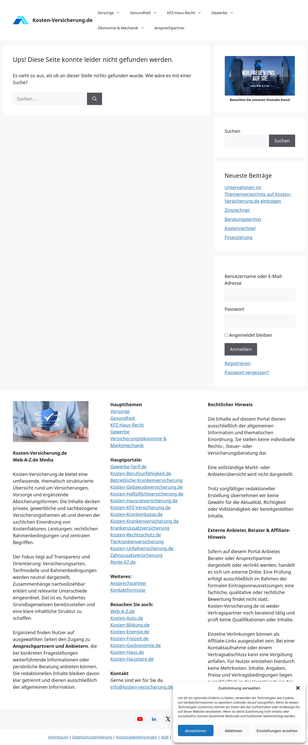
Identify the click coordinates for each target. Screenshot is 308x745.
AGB (165, 736)
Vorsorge (111, 12)
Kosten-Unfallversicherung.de (142, 548)
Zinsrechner (237, 210)
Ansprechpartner (169, 27)
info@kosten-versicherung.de (141, 687)
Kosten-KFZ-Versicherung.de (140, 507)
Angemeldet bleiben (250, 335)
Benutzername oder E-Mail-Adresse (254, 279)
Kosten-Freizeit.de (129, 638)
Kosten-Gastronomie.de (135, 645)
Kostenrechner (240, 228)
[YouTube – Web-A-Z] (140, 719)
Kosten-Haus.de (127, 652)
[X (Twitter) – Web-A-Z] (168, 719)
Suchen (232, 131)
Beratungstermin (243, 219)
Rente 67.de (123, 562)
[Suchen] (94, 99)
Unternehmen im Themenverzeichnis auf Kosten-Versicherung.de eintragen (258, 194)
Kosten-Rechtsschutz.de (135, 535)
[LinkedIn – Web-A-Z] (154, 719)
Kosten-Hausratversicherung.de (144, 501)
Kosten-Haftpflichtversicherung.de (146, 494)
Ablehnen (233, 730)
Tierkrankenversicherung (137, 541)
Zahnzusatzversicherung (136, 555)
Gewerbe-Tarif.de (128, 467)
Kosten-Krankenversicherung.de (144, 521)
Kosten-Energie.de (129, 632)
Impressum (58, 736)
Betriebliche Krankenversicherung (146, 480)
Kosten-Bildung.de (130, 625)
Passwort (234, 309)
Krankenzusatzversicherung (139, 528)
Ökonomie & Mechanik (123, 27)
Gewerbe (225, 12)
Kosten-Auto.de (126, 618)
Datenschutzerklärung (92, 736)
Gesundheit (146, 12)
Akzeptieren (195, 730)
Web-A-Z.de (122, 611)
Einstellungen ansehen (277, 730)
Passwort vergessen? (247, 372)
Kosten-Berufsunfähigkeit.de (140, 473)
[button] (297, 687)
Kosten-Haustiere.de (132, 659)
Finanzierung (238, 237)
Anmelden (241, 349)
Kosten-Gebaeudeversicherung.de (146, 487)
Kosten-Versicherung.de (63, 20)
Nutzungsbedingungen (136, 736)
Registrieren (238, 363)
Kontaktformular (128, 590)
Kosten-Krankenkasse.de (136, 514)
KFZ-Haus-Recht (186, 12)
